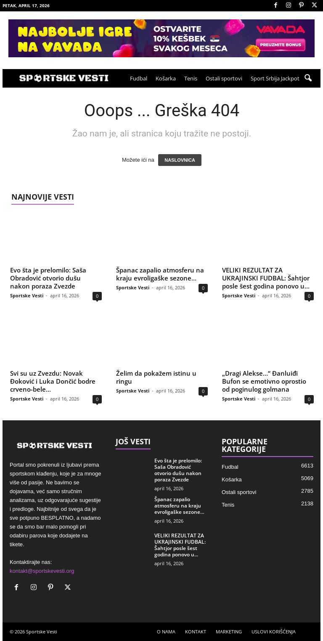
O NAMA (166, 631)
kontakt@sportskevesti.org (42, 571)
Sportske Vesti (26, 295)
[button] (308, 78)
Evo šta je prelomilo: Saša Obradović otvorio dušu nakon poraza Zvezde (48, 278)
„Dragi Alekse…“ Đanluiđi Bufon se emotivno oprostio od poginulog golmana (264, 381)
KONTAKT (195, 631)
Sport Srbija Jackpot (275, 78)
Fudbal (138, 78)
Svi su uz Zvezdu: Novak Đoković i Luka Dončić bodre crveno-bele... (52, 381)
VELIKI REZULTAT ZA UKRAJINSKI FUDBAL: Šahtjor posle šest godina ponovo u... (266, 278)
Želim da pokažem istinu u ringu (156, 377)
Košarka (166, 78)
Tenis (190, 78)
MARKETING (229, 631)
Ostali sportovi (224, 78)
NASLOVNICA (179, 160)
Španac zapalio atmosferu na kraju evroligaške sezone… (160, 274)
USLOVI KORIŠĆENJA (274, 631)
